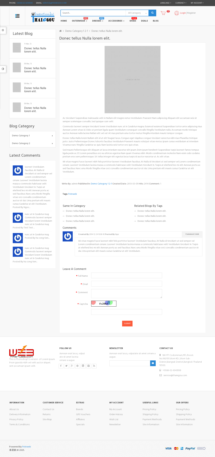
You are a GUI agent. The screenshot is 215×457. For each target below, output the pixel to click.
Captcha (83, 304)
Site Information (151, 425)
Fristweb (26, 447)
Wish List (113, 419)
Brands (79, 409)
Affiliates (80, 419)
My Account (115, 409)
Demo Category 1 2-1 (76, 31)
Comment (83, 292)
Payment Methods (152, 419)
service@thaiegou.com (55, 3)
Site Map (47, 419)
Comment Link (192, 234)
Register (191, 13)
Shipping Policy (150, 414)
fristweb (72, 194)
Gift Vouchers (83, 414)
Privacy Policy (16, 419)
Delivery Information (19, 414)
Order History (116, 414)
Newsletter (115, 425)
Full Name (83, 276)
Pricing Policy (149, 409)
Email (85, 284)
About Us (14, 409)
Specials (80, 425)
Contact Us (48, 409)
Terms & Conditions (19, 425)
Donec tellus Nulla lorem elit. (35, 50)
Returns (46, 414)
